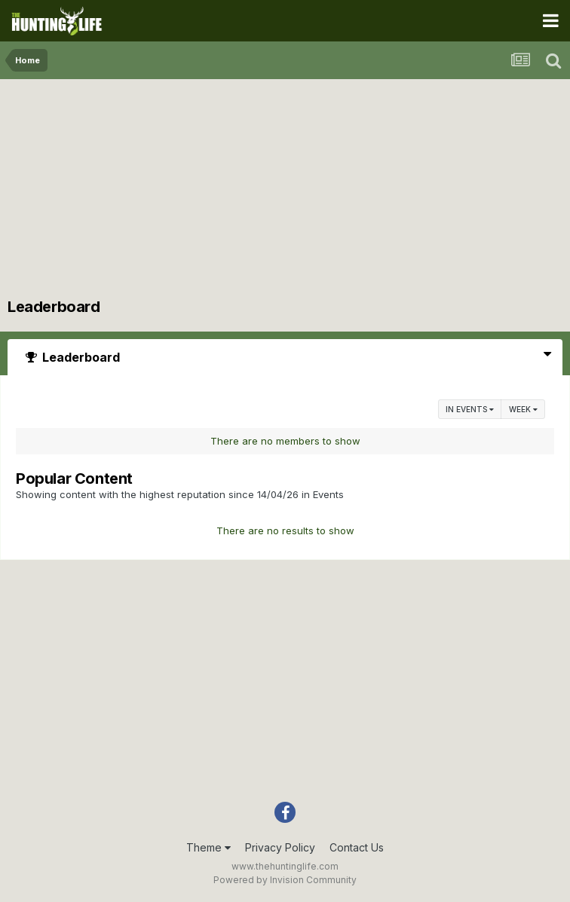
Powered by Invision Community (285, 879)
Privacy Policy (280, 847)
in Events (470, 409)
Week (523, 409)
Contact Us (356, 847)
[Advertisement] (285, 192)
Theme (208, 847)
